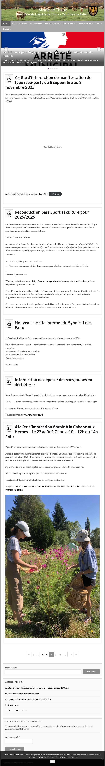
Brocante (7, 29)
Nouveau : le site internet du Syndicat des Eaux (53, 325)
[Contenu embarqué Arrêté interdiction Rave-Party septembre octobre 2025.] (52, 147)
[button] (6, 49)
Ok (52, 761)
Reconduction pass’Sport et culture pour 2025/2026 (52, 214)
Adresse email (12, 737)
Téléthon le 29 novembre (16, 711)
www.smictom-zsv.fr (33, 414)
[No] (101, 758)
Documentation (85, 23)
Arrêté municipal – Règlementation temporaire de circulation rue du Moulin (37, 688)
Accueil (6, 23)
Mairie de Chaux (19, 23)
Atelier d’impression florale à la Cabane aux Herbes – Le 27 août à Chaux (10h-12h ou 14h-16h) (52, 431)
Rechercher (11, 667)
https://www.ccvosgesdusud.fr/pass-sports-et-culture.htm (59, 281)
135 (70, 654)
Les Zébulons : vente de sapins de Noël (22, 693)
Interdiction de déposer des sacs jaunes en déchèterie (53, 382)
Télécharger (55, 194)
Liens (99, 23)
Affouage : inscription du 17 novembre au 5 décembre (28, 699)
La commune (36, 23)
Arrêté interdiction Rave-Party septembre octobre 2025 (26, 194)
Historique (69, 23)
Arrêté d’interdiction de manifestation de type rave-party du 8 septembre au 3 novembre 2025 (48, 82)
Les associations (53, 23)
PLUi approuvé (11, 705)
